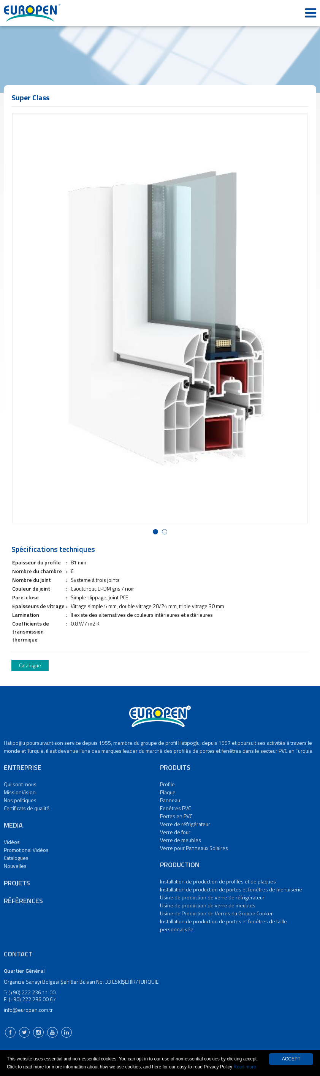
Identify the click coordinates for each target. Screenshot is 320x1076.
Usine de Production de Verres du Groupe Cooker (216, 913)
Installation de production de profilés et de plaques (218, 881)
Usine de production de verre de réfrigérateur (212, 897)
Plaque (168, 792)
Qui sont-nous (20, 784)
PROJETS (17, 883)
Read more (244, 1067)
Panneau (170, 800)
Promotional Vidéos (26, 850)
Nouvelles (15, 866)
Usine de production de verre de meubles (207, 905)
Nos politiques (20, 800)
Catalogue (30, 665)
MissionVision (20, 792)
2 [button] (166, 532)
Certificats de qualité (26, 808)
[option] (160, 318)
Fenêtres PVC (175, 808)
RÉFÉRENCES (23, 901)
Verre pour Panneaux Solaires (194, 848)
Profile (167, 784)
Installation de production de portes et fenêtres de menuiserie (231, 889)
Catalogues (16, 858)
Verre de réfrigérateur (185, 824)
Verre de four (175, 832)
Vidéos (12, 842)
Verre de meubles (180, 840)
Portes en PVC (176, 816)
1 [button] (156, 532)
